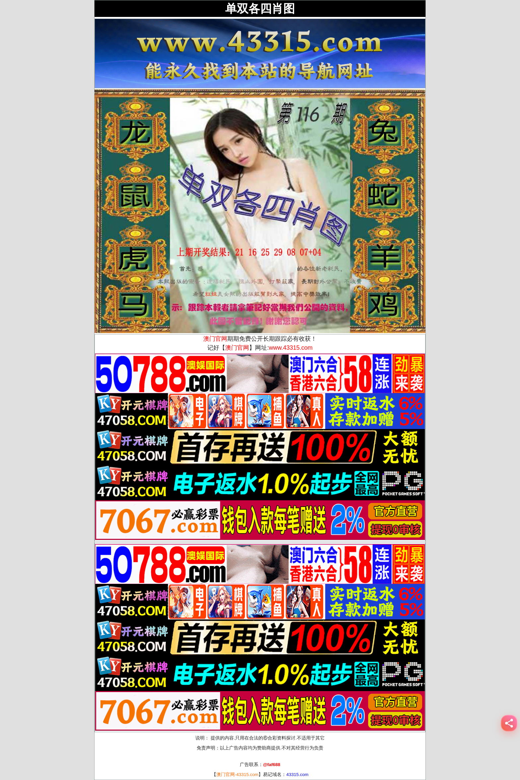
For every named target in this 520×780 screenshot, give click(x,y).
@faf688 (271, 764)
